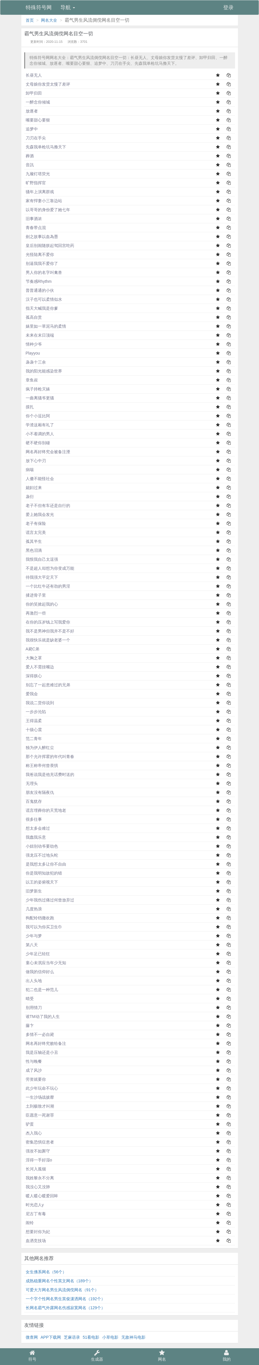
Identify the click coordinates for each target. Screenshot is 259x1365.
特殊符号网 (39, 7)
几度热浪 (34, 909)
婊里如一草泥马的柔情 (46, 326)
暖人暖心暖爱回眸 (42, 1196)
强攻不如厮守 (38, 1151)
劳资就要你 (36, 1079)
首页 (30, 20)
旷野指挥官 (36, 182)
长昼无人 (34, 75)
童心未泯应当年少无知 (46, 962)
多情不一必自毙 (40, 1034)
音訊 (30, 165)
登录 (228, 7)
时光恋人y (35, 1204)
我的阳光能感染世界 (44, 371)
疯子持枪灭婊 (38, 389)
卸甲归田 (34, 93)
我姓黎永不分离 (40, 1178)
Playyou (33, 353)
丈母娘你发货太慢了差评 (48, 84)
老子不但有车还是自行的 (48, 505)
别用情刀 (34, 1007)
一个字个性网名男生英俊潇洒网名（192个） (65, 1298)
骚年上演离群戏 (40, 191)
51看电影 (91, 1337)
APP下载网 (51, 1337)
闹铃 (30, 1222)
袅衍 (30, 496)
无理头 (32, 783)
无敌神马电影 (133, 1337)
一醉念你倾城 (38, 102)
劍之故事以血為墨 (42, 236)
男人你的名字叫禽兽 (44, 272)
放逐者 (32, 111)
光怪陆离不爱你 (40, 254)
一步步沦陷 (36, 711)
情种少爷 (34, 344)
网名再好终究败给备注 (46, 1043)
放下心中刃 (36, 460)
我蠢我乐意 (36, 837)
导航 (67, 7)
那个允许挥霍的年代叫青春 (50, 756)
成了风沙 (34, 1070)
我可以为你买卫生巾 (44, 927)
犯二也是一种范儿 (42, 989)
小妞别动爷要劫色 (42, 846)
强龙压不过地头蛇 (42, 855)
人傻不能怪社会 (40, 478)
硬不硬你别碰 (38, 442)
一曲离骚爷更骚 (40, 398)
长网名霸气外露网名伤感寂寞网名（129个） (65, 1307)
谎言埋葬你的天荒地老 (46, 810)
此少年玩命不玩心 (42, 1088)
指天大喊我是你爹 (42, 308)
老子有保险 (36, 523)
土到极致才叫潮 (40, 1106)
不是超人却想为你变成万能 (50, 568)
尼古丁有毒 (36, 1213)
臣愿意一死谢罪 (40, 1115)
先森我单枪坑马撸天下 (46, 147)
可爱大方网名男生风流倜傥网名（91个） (62, 1289)
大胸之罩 (34, 658)
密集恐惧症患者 (40, 1142)
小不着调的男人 (40, 433)
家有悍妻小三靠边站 (44, 200)
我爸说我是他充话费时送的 (50, 774)
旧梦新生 (34, 891)
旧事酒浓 (34, 218)
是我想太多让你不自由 (46, 864)
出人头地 (34, 980)
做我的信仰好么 (40, 971)
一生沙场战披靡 (40, 1097)
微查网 (32, 1337)
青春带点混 (36, 227)
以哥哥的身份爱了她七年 (48, 209)
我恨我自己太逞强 (42, 559)
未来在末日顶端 (40, 335)
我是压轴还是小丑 (42, 1052)
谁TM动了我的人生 (43, 1016)
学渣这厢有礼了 (40, 425)
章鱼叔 (32, 380)
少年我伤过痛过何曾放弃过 (50, 900)
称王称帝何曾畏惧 (42, 765)
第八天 (32, 944)
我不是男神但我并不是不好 (50, 631)
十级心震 (34, 729)
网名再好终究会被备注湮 (48, 451)
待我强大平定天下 (42, 577)
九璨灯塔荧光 (38, 173)
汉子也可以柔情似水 (44, 299)
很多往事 (34, 819)
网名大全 (49, 20)
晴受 (30, 998)
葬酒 (30, 156)
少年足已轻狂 (38, 953)
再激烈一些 (36, 613)
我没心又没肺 (38, 1187)
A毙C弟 (32, 649)
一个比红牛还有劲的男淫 (48, 586)
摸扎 (30, 407)
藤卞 (30, 1025)
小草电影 (110, 1337)
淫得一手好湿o (39, 1160)
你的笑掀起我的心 (42, 604)
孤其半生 (34, 541)
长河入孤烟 (36, 1169)
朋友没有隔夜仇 (40, 792)
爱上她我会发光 (40, 514)
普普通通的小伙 (40, 290)
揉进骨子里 (36, 595)
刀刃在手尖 (36, 138)
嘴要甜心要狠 (38, 120)
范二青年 (34, 738)
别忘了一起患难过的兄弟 (48, 684)
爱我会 (32, 693)
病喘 (30, 469)
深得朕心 (34, 676)
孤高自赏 (34, 317)
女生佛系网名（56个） (46, 1272)
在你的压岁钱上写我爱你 (48, 622)
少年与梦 (34, 936)
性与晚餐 (34, 1061)
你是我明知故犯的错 (44, 873)
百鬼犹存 (34, 801)
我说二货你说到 (40, 702)
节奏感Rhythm (39, 281)
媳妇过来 (34, 487)
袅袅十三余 (36, 362)
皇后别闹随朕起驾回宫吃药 (50, 245)
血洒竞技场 (36, 1240)
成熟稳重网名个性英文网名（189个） (59, 1281)
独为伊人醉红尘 (40, 747)
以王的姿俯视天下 (42, 882)
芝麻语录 (72, 1337)
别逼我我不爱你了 (42, 263)
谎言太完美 (36, 532)
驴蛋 (30, 1124)
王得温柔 (34, 720)
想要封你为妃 (38, 1231)
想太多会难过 (38, 828)
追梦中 (32, 129)
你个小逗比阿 (38, 416)
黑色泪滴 (34, 550)
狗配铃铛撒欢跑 (40, 918)
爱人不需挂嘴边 (40, 667)
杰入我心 (34, 1133)
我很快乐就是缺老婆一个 (48, 640)
